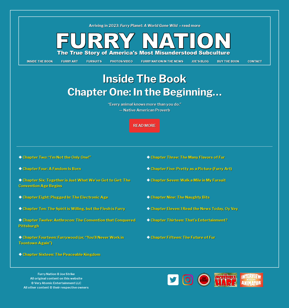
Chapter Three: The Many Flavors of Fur (188, 157)
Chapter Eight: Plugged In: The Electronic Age (65, 197)
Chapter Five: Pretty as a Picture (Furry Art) (191, 168)
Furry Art (69, 61)
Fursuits (94, 61)
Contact (255, 61)
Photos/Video (121, 61)
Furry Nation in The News (162, 61)
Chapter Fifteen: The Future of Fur (183, 237)
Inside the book (40, 61)
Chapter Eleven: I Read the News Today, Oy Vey (194, 208)
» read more (189, 25)
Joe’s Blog (200, 61)
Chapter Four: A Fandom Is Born (52, 168)
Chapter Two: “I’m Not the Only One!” (57, 157)
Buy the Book (228, 61)
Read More (144, 125)
